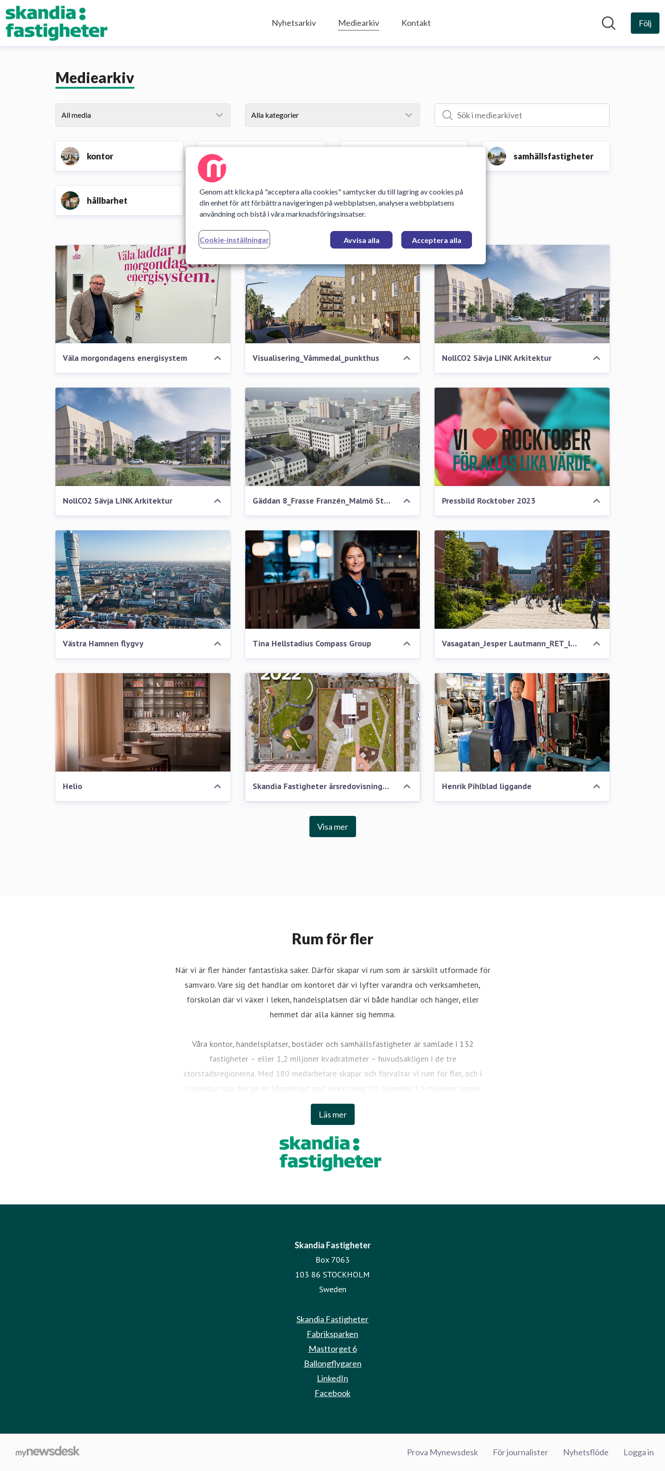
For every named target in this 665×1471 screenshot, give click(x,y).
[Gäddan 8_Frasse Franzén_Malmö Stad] (332, 437)
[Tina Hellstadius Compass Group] (332, 579)
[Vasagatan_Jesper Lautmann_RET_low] (522, 579)
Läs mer (333, 1114)
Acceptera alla (436, 240)
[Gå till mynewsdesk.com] (48, 1452)
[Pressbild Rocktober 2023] (522, 437)
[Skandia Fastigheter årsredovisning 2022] (332, 722)
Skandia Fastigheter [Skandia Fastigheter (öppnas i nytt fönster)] (332, 1319)
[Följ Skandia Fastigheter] (645, 23)
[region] (336, 205)
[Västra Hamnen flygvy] (142, 579)
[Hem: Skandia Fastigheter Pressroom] (59, 23)
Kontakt (416, 23)
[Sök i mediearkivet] (522, 115)
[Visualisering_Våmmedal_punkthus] (332, 294)
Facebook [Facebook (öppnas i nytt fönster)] (332, 1393)
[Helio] (142, 722)
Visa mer (332, 826)
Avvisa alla (362, 240)
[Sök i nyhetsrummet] (608, 23)
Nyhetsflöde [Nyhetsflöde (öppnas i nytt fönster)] (586, 1452)
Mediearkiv (358, 21)
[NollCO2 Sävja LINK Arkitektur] (522, 294)
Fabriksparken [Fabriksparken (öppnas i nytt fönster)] (332, 1334)
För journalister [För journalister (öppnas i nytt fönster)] (520, 1452)
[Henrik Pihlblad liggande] (522, 722)
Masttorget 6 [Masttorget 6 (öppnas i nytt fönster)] (332, 1348)
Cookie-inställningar (234, 239)
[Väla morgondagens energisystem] (142, 294)
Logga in (638, 1452)
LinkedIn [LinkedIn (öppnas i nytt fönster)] (332, 1378)
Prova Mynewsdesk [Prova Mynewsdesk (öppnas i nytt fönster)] (442, 1452)
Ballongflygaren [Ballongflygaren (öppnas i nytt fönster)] (333, 1363)
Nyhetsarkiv (294, 23)
